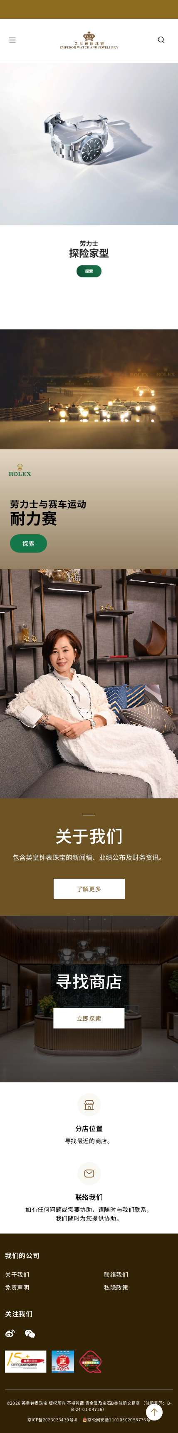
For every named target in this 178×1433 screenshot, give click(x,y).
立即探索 (89, 1018)
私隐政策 (116, 1287)
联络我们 (116, 1274)
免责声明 (17, 1287)
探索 (28, 543)
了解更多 (89, 889)
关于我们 (17, 1274)
